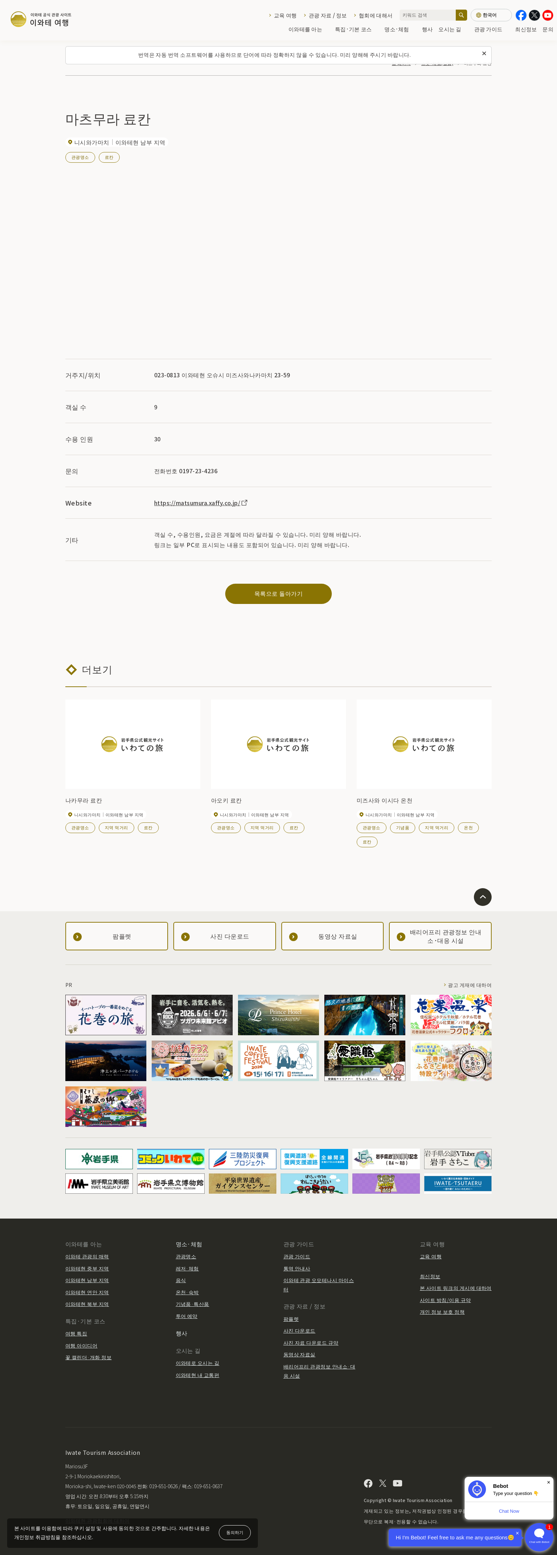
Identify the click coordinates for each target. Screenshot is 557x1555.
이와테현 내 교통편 (198, 1374)
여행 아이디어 (81, 1345)
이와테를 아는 (308, 29)
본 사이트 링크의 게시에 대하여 (456, 1287)
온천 (468, 827)
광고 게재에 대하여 (470, 984)
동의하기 (234, 1532)
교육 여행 (285, 15)
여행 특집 (76, 1333)
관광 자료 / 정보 (328, 15)
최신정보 (526, 29)
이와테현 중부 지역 (87, 1268)
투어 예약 (187, 1315)
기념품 (402, 827)
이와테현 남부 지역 (87, 1280)
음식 (181, 1280)
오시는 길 (453, 29)
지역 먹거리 (116, 827)
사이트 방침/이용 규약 (445, 1299)
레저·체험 (187, 1268)
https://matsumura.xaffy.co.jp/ (201, 502)
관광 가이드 (492, 29)
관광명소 (80, 157)
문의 (547, 29)
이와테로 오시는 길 (198, 1362)
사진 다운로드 (299, 1330)
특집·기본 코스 (357, 29)
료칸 (109, 157)
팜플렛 (291, 1318)
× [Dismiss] (548, 1482)
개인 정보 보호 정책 (442, 1311)
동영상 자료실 (299, 1354)
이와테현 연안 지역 (87, 1292)
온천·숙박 (187, 1292)
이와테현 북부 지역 (87, 1303)
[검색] (461, 15)
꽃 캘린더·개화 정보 (88, 1357)
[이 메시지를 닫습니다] (484, 54)
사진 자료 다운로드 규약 (311, 1342)
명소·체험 (400, 29)
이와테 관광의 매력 (87, 1256)
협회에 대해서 (376, 15)
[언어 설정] (491, 15)
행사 (427, 29)
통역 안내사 (296, 1268)
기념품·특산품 (192, 1303)
